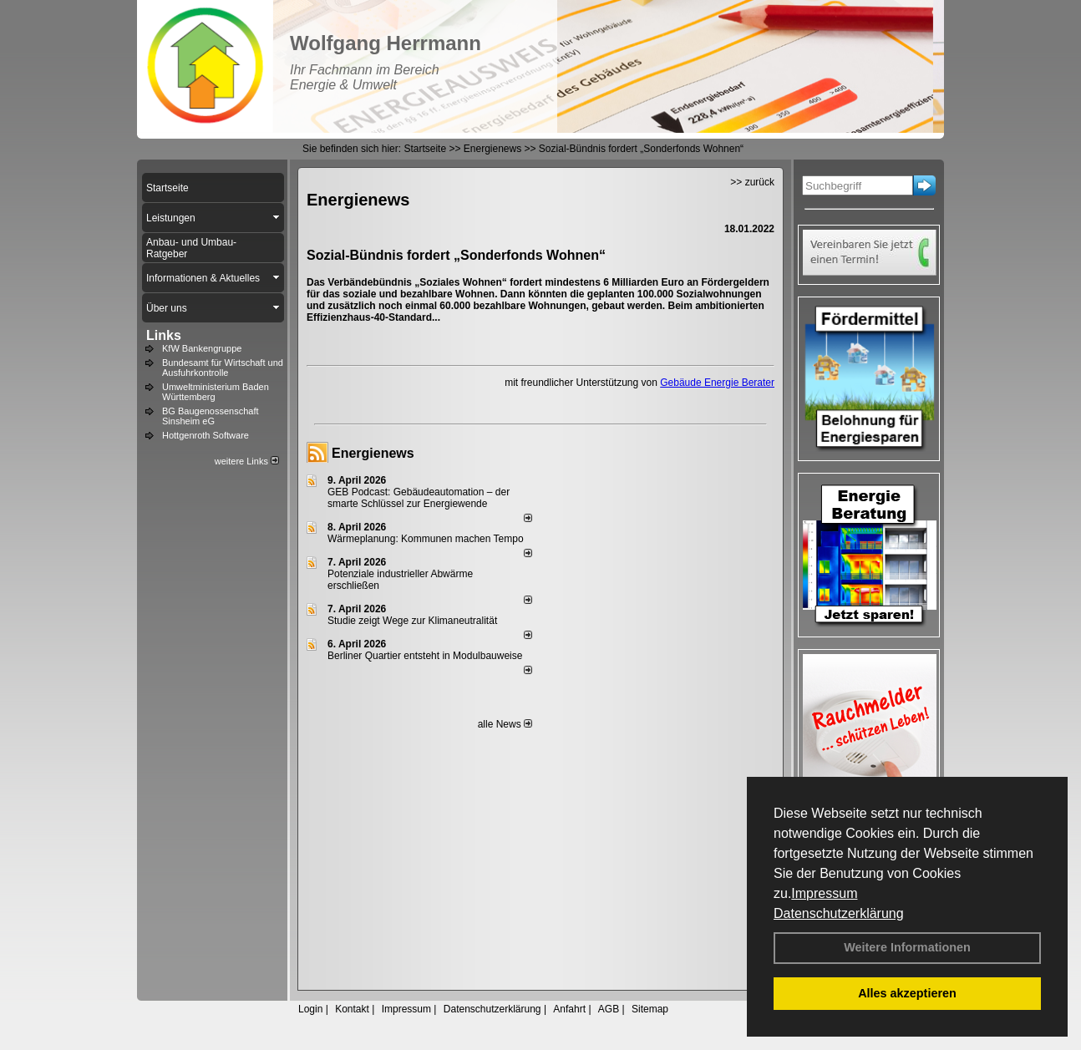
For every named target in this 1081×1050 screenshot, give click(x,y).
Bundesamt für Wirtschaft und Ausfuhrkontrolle (222, 368)
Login (310, 1009)
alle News (505, 724)
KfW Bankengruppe (201, 348)
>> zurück (752, 182)
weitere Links (247, 461)
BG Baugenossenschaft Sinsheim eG (210, 416)
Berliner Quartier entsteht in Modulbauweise (424, 656)
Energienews (373, 453)
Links (163, 335)
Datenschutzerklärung (839, 913)
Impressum (824, 893)
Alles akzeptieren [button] (907, 993)
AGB (608, 1009)
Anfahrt (569, 1009)
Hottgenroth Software (205, 435)
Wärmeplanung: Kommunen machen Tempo (425, 539)
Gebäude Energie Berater (717, 382)
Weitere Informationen (907, 947)
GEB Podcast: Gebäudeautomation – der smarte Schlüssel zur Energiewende (418, 498)
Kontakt (352, 1009)
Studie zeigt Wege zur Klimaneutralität (412, 620)
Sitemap (650, 1009)
